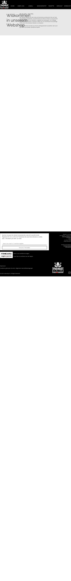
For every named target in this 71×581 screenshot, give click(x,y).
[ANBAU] (30, 5)
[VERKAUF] (59, 5)
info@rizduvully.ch (67, 241)
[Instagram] (69, 272)
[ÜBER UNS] (21, 5)
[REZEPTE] (51, 5)
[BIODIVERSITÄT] (42, 5)
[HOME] (12, 5)
